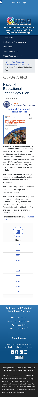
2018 (18, 287)
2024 (29, 65)
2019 (18, 281)
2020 (18, 276)
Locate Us (31, 368)
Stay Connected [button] (10, 51)
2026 (18, 245)
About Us (11, 368)
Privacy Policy (9, 370)
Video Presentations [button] (12, 56)
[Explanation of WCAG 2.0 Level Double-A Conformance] (19, 357)
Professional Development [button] (15, 42)
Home (7, 62)
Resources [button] (8, 47)
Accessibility (21, 370)
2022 (18, 266)
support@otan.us (20, 329)
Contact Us (21, 368)
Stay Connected (17, 62)
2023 (18, 260)
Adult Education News (15, 65)
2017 (18, 292)
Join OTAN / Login (19, 3)
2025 (18, 250)
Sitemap (31, 370)
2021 (18, 271)
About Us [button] (8, 38)
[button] (12, 353)
